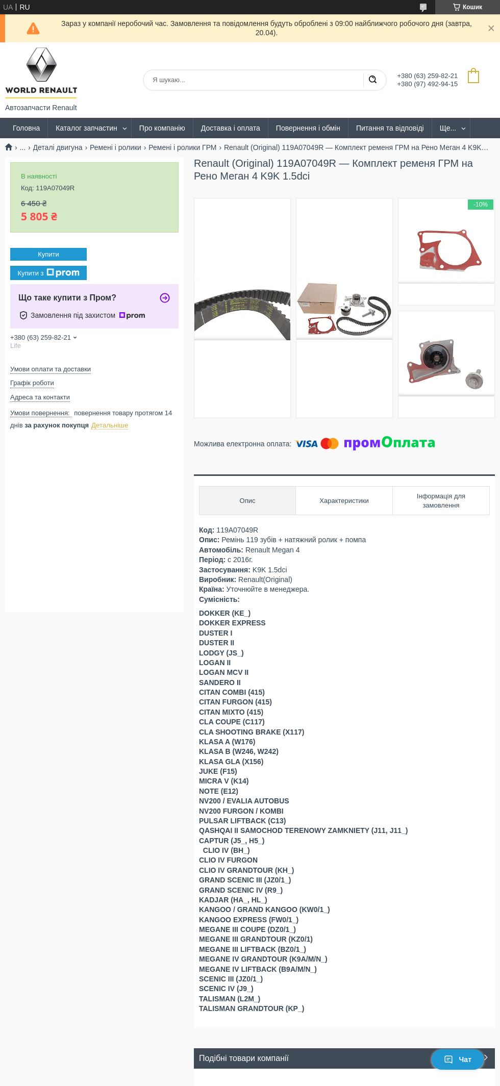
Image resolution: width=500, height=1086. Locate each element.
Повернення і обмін (308, 128)
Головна (26, 128)
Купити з (48, 272)
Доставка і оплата (230, 128)
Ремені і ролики (115, 147)
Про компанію (162, 128)
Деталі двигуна (58, 147)
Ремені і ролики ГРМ (182, 147)
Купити (48, 254)
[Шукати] (372, 80)
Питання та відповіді (390, 128)
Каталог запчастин (86, 128)
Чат (457, 1059)
